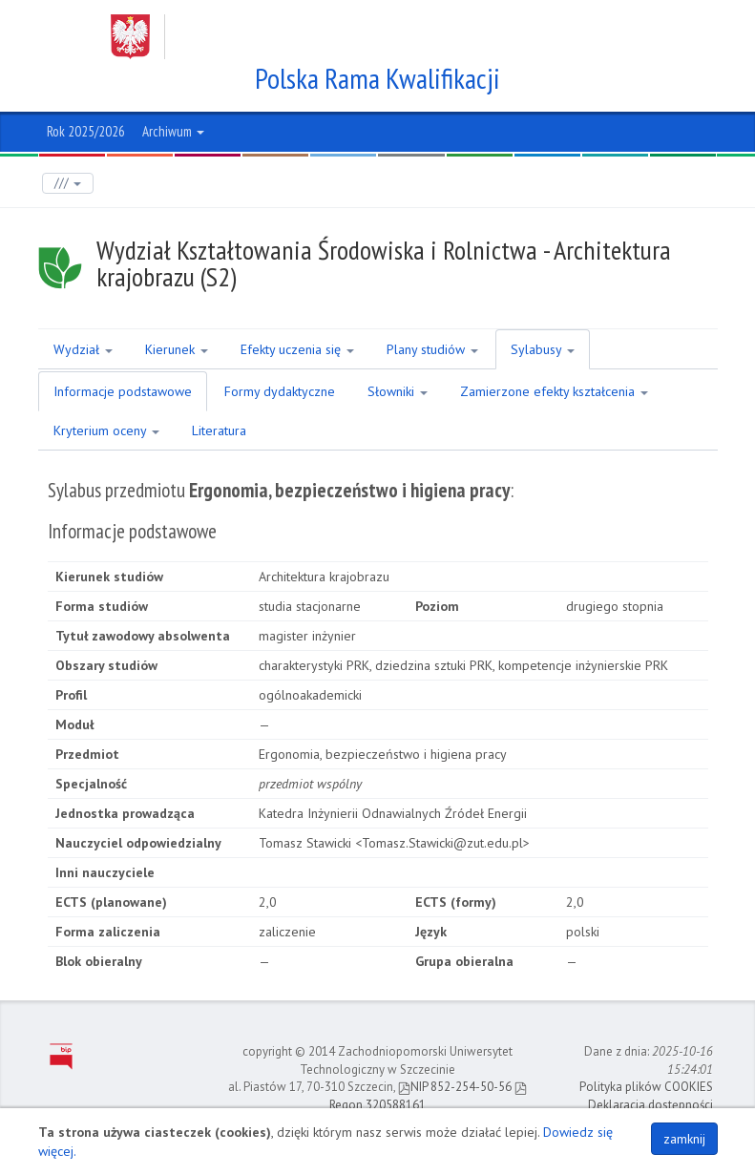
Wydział (83, 349)
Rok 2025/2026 (86, 131)
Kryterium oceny (106, 430)
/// (67, 183)
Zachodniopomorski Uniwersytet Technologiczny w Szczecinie (360, 36)
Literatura (219, 430)
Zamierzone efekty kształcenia (554, 391)
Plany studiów (432, 349)
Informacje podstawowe (122, 391)
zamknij (684, 1138)
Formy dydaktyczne (279, 391)
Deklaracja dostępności (650, 1105)
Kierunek (176, 349)
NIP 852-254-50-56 (455, 1087)
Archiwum (173, 131)
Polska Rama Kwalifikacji (377, 78)
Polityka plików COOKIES (646, 1087)
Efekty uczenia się (297, 349)
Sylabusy (543, 349)
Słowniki (397, 391)
